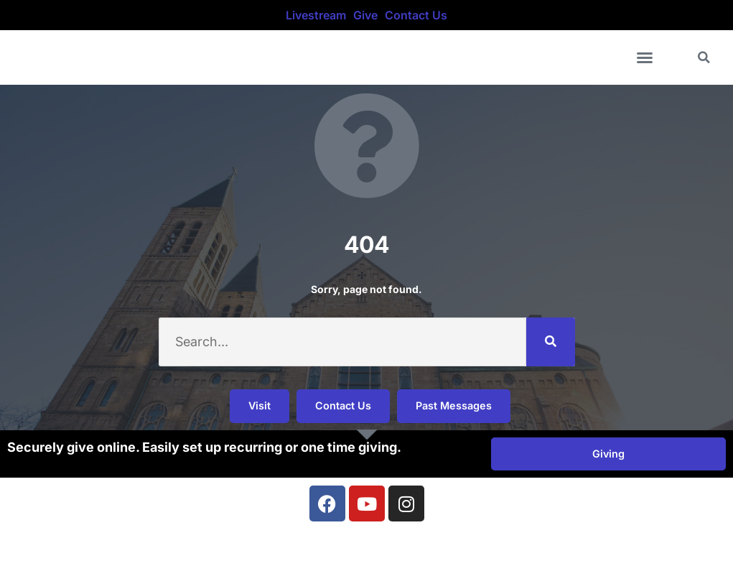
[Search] (550, 341)
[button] (645, 57)
